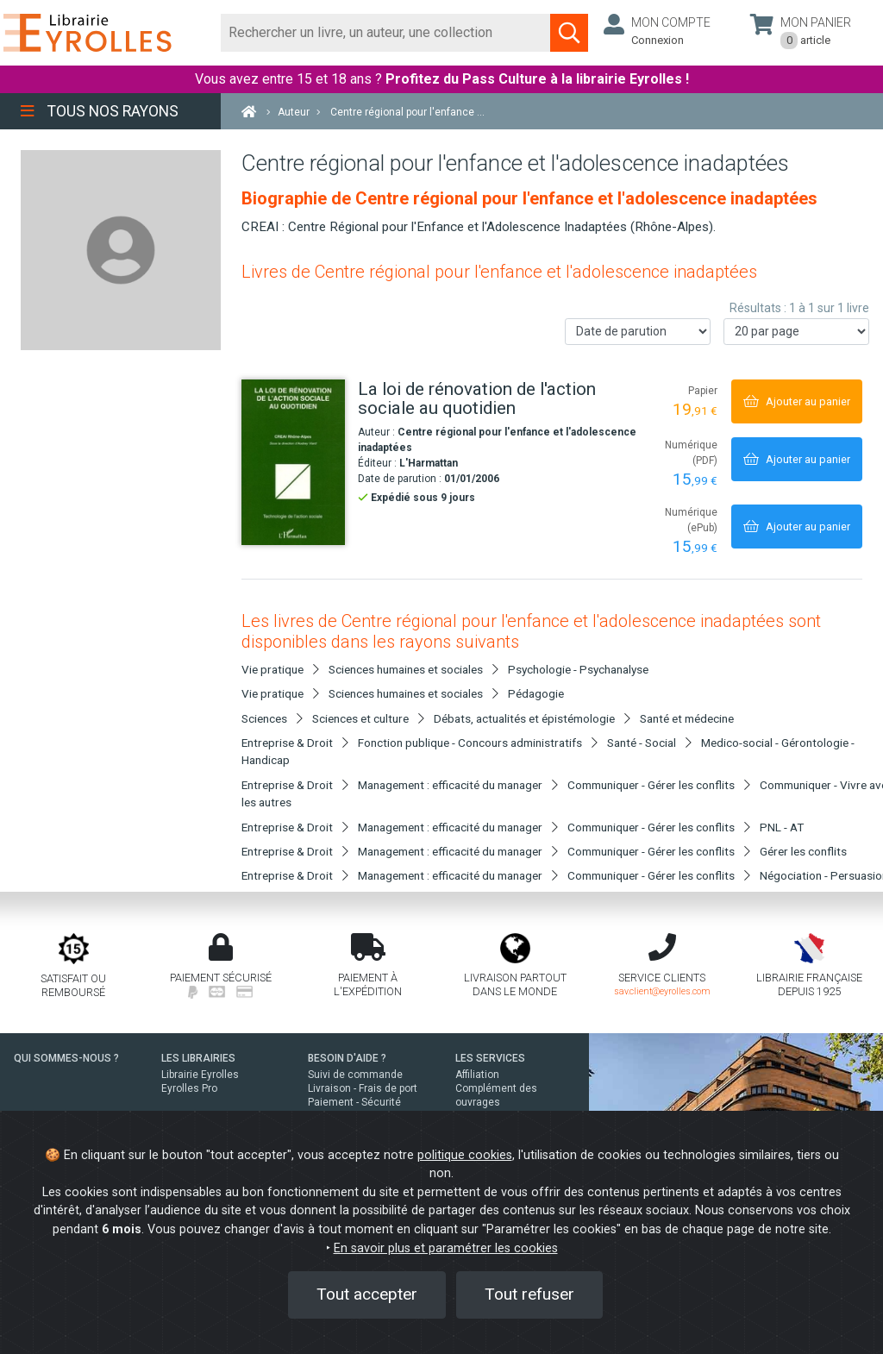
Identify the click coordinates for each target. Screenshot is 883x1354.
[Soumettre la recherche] (569, 33)
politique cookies (464, 1155)
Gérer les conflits (803, 851)
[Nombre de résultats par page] (796, 331)
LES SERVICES (490, 1058)
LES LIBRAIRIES (198, 1058)
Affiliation (477, 1075)
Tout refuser (529, 1294)
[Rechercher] (386, 33)
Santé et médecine (687, 718)
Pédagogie (536, 693)
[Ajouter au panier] (796, 401)
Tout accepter (366, 1294)
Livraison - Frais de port (362, 1088)
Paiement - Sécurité (354, 1102)
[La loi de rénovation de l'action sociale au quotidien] (293, 462)
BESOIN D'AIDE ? (347, 1058)
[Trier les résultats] (638, 331)
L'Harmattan (428, 463)
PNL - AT (782, 827)
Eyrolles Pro (189, 1088)
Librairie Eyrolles (200, 1075)
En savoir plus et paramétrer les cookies (446, 1248)
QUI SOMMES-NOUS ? (66, 1058)
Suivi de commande (355, 1075)
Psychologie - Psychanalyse (578, 669)
